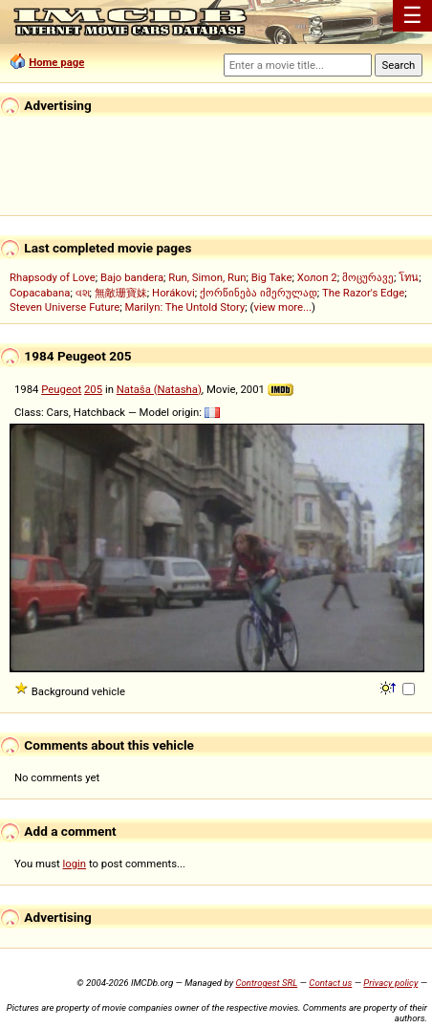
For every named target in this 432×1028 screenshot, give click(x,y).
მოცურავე (368, 277)
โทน (409, 277)
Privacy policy (390, 982)
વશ (83, 292)
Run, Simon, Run (207, 277)
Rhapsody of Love (53, 277)
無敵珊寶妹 (121, 292)
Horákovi (173, 292)
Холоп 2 (317, 277)
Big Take (271, 277)
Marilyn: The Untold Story (184, 307)
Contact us (330, 982)
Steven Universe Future (64, 307)
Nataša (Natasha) (159, 389)
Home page (56, 62)
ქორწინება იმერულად (258, 292)
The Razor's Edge (363, 292)
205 (93, 389)
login (75, 863)
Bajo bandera (131, 277)
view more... (282, 307)
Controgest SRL (266, 982)
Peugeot (61, 389)
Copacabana (40, 292)
